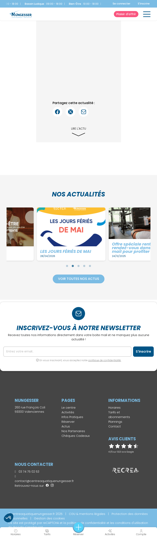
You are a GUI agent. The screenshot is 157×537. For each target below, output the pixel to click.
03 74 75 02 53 (27, 472)
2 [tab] (73, 266)
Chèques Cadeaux (76, 436)
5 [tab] (90, 266)
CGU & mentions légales (87, 514)
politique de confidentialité (86, 523)
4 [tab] (84, 266)
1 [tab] (67, 266)
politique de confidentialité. (104, 360)
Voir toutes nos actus (78, 278)
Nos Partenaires (73, 431)
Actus (66, 426)
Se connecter (121, 3)
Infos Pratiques (72, 417)
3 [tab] (78, 266)
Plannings (115, 422)
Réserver (68, 422)
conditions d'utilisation (131, 523)
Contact (114, 426)
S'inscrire (144, 3)
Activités (68, 412)
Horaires (114, 408)
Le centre (69, 408)
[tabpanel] (43, 234)
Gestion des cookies (49, 518)
